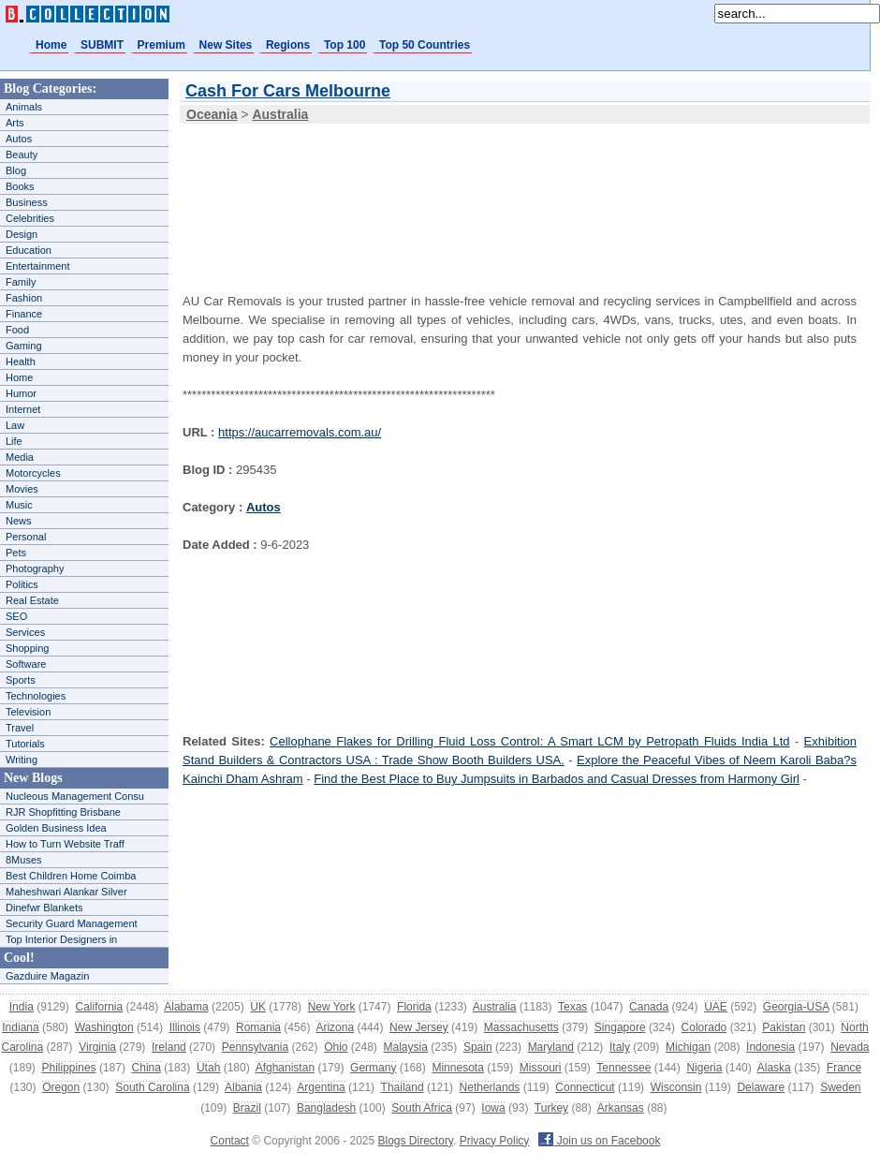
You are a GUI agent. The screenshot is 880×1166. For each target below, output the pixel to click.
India (21, 1006)
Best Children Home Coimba (71, 875)
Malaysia (406, 1047)
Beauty (21, 154)
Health (21, 361)
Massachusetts (521, 1027)
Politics (22, 584)
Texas (572, 1006)
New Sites (226, 45)
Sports (21, 680)
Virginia (97, 1047)
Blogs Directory (415, 1140)
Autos (19, 138)
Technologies (36, 695)
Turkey (551, 1107)
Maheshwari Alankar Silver (66, 891)
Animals (24, 106)
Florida (414, 1006)
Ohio (335, 1047)
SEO (16, 616)
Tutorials (25, 743)
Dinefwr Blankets (44, 907)
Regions (288, 45)
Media (20, 457)
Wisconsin (676, 1087)
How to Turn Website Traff (65, 843)
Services (25, 632)
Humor (21, 393)
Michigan (688, 1047)
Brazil (247, 1107)
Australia (495, 1006)
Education (28, 250)
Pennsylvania (255, 1047)
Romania (258, 1027)
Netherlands (490, 1087)
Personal (26, 536)
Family (21, 282)
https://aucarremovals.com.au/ (299, 432)
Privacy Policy (495, 1140)
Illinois (184, 1027)
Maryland (551, 1047)
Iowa (493, 1107)
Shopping (28, 648)
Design (21, 234)
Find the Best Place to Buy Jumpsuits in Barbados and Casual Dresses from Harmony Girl (556, 779)
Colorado (704, 1027)
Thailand (402, 1087)
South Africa (421, 1107)
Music (19, 504)
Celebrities (30, 218)
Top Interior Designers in (61, 939)
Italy (619, 1047)
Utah (208, 1067)
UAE (715, 1006)
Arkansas (620, 1107)
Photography (35, 568)
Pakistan (783, 1027)
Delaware (761, 1087)
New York (332, 1006)
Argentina (321, 1087)
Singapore (620, 1027)
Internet (23, 409)
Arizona (334, 1027)
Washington (104, 1027)
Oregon (61, 1087)
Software (26, 664)
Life (14, 441)
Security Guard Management (72, 923)
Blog (16, 170)
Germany (373, 1067)
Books (20, 186)
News (19, 520)
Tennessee (623, 1067)
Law (15, 425)
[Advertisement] (264, 195)
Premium (161, 45)
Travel (20, 727)
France (844, 1067)
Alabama (186, 1006)
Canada (648, 1006)
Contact (230, 1140)
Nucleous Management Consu (75, 796)
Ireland (169, 1047)
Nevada (849, 1047)
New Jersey (418, 1027)
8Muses (24, 859)
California (100, 1006)
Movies (22, 488)
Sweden (840, 1087)
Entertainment (37, 266)
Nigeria (704, 1067)
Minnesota (457, 1067)
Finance (24, 313)
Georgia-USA (796, 1006)
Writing (21, 759)
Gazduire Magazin (47, 976)
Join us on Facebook (599, 1140)
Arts (15, 122)
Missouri (541, 1067)
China (146, 1067)
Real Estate (32, 600)
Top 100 (344, 45)
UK (258, 1006)
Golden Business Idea (56, 828)
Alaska (774, 1067)
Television (28, 711)
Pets (16, 552)
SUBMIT (102, 45)
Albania (243, 1087)
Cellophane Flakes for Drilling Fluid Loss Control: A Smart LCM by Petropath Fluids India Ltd (529, 741)
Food (17, 329)
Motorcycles (33, 473)
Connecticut (584, 1087)
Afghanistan (285, 1067)
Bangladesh (326, 1107)
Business (27, 202)
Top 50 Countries (424, 45)
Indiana (20, 1027)
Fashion (24, 297)
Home (51, 45)
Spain (477, 1047)
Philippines (69, 1067)
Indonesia (770, 1047)
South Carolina (152, 1087)
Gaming (24, 345)
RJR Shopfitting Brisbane (63, 812)
